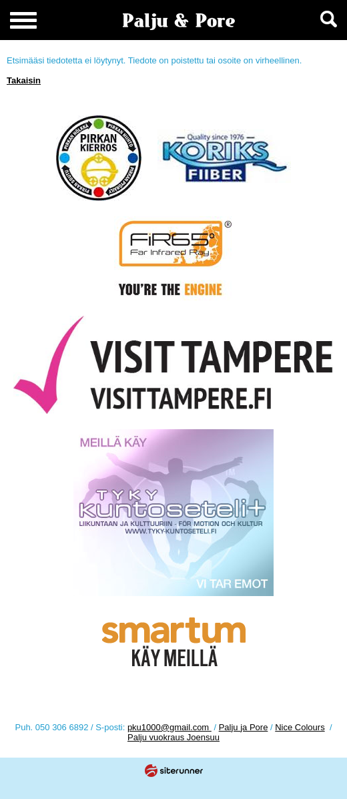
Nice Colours (299, 727)
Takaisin (24, 80)
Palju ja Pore (243, 727)
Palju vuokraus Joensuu (173, 737)
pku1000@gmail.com (169, 727)
